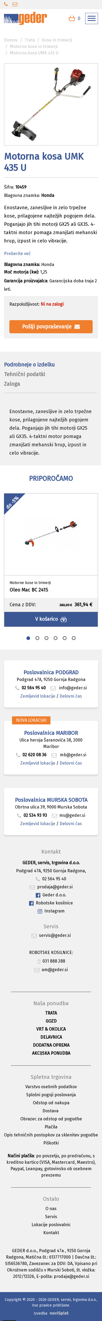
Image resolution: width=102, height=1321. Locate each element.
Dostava (50, 1110)
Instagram (51, 911)
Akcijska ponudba (51, 1053)
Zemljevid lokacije (37, 696)
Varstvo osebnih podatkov (51, 1086)
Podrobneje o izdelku (29, 364)
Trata (30, 40)
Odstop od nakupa (51, 1102)
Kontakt (51, 1232)
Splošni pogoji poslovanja (51, 1094)
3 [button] (46, 638)
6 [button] (73, 638)
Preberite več (17, 253)
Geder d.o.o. (51, 895)
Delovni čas (71, 696)
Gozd (51, 1021)
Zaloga (12, 384)
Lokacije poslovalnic (51, 1224)
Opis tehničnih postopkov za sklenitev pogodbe (51, 1134)
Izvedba (40, 1313)
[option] (51, 560)
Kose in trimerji (57, 40)
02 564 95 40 (30, 687)
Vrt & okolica (51, 1029)
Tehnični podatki (24, 374)
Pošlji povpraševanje (51, 326)
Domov (11, 40)
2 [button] (37, 638)
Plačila (51, 1126)
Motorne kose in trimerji (34, 46)
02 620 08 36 (31, 754)
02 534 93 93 (32, 815)
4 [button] (55, 638)
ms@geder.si (68, 815)
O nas (51, 1208)
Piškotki (51, 1143)
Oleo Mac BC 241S (29, 590)
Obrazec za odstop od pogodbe (51, 1118)
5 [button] (64, 638)
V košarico (51, 619)
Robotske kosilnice (51, 903)
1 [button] (28, 638)
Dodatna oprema (51, 1045)
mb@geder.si (68, 754)
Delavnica (51, 1037)
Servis (51, 1216)
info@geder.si (68, 687)
